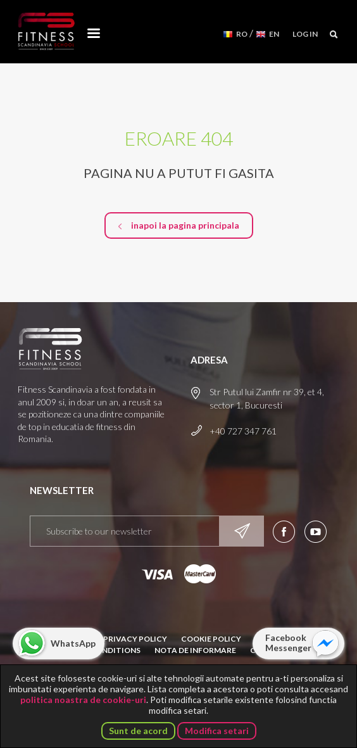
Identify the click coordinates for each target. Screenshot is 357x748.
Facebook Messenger (288, 642)
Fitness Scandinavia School (46, 31)
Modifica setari (217, 730)
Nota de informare (195, 650)
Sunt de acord (138, 730)
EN (274, 34)
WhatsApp (73, 643)
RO (241, 34)
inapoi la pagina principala (185, 225)
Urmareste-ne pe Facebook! (284, 531)
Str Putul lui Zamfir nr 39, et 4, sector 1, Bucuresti (267, 398)
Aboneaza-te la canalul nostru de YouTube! (315, 531)
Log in (305, 34)
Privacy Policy (135, 638)
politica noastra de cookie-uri (83, 699)
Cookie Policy (211, 638)
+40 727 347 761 (243, 431)
